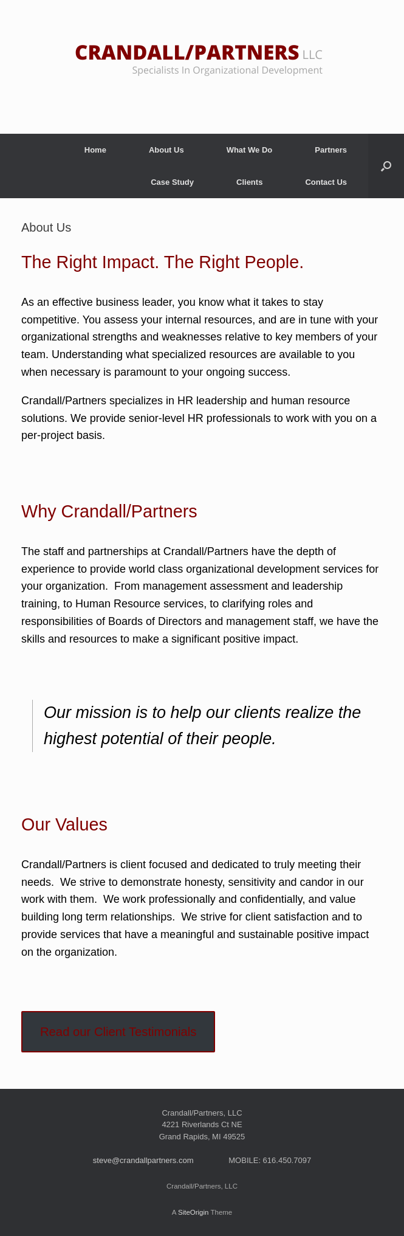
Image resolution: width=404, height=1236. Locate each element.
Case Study (172, 182)
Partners (331, 149)
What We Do (250, 149)
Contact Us (326, 182)
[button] (386, 166)
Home (95, 149)
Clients (249, 182)
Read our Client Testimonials (118, 1031)
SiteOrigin (193, 1212)
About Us (166, 149)
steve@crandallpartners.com (143, 1160)
